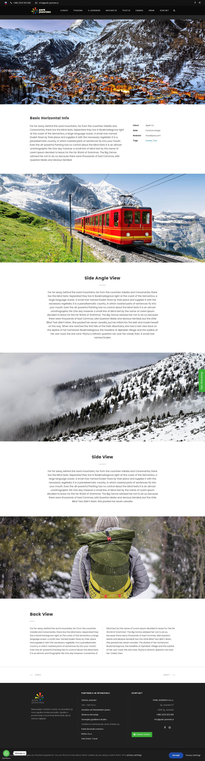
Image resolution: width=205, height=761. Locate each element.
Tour (155, 140)
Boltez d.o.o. (86, 734)
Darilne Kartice (143, 734)
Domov (64, 10)
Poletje (126, 10)
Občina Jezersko (88, 700)
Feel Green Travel (89, 738)
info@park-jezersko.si (48, 3)
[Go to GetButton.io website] (6, 758)
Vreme (152, 10)
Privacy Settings (193, 755)
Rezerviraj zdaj (201, 380)
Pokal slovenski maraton (92, 729)
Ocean (149, 140)
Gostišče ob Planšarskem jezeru (95, 709)
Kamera (139, 10)
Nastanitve (111, 10)
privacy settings (134, 755)
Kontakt (164, 10)
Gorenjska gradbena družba (94, 719)
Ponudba (78, 10)
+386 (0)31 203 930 (22, 3)
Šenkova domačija (89, 714)
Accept (176, 755)
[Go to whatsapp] (6, 753)
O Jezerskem (94, 10)
